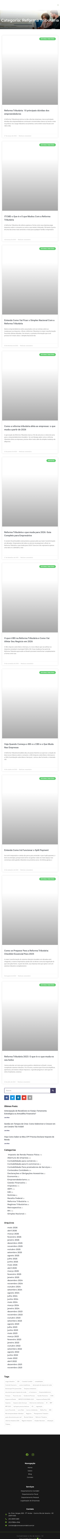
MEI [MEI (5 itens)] (50, 1410)
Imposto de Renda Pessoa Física (23, 1155)
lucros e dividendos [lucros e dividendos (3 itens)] (32, 1410)
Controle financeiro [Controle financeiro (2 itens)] (11, 1385)
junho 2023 (12, 1330)
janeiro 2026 (13, 1240)
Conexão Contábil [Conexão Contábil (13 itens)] (27, 1381)
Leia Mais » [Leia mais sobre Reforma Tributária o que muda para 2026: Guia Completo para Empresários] (8, 552)
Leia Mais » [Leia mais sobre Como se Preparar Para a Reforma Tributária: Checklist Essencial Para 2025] (8, 971)
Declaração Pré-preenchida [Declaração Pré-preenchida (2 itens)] (13, 1388)
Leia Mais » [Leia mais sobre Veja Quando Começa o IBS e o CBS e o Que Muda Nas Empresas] (8, 764)
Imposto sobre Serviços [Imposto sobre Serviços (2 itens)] (20, 1403)
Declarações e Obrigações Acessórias (25, 1173)
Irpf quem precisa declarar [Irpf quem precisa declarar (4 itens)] (21, 1406)
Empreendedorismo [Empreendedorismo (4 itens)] (45, 1392)
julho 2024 (12, 1296)
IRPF (9, 1189)
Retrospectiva (14, 1207)
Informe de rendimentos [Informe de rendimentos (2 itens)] (36, 1403)
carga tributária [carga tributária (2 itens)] (9, 1381)
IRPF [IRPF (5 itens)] (51, 1403)
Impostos (12, 1186)
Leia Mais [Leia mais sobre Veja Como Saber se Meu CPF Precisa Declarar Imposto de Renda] (7, 1143)
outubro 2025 (14, 1249)
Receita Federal (14, 1198)
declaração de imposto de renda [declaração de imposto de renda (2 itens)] (42, 1385)
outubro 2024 (14, 1287)
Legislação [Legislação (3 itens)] (39, 1406)
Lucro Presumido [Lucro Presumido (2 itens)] (10, 1410)
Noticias (11, 1195)
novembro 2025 (15, 1246)
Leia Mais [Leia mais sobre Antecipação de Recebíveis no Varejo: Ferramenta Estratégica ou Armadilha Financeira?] (7, 1117)
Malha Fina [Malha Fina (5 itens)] (43, 1410)
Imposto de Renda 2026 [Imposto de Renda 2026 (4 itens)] (43, 1399)
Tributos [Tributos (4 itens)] (7, 1424)
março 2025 (13, 1271)
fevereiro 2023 (14, 1339)
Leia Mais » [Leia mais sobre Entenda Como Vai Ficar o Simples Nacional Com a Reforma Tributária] (8, 340)
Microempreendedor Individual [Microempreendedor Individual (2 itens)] (14, 1413)
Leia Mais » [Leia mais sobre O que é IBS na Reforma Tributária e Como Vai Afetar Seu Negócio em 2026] (8, 658)
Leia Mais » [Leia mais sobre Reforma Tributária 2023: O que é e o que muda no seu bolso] (8, 1077)
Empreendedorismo (17, 1179)
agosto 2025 (13, 1255)
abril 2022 (12, 1361)
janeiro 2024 (13, 1308)
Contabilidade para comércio (21, 1161)
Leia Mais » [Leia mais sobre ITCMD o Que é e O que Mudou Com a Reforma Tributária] (8, 234)
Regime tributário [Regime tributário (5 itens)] (27, 1421)
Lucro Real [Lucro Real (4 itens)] (21, 1410)
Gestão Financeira (16, 1183)
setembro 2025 (14, 1252)
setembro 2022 (14, 1349)
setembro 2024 (14, 1290)
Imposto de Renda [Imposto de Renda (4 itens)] (10, 1399)
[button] (58, 5)
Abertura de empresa (17, 1158)
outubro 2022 (13, 1346)
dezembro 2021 (14, 1364)
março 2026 (13, 1234)
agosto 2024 (13, 1293)
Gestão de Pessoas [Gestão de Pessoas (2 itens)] (29, 1396)
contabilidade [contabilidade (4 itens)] (39, 1381)
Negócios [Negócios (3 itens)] (29, 1413)
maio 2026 (12, 1227)
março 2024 (13, 1305)
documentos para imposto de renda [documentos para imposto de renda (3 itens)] (15, 1392)
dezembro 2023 (14, 1311)
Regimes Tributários (17, 1204)
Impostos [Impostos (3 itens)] (8, 1403)
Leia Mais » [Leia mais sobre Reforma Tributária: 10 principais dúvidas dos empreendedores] (8, 130)
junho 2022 (12, 1355)
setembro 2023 (14, 1321)
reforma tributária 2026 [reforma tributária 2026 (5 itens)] (12, 1421)
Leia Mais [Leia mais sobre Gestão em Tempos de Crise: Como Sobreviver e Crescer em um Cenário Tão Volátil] (7, 1130)
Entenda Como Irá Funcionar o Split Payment (26, 850)
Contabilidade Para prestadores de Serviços (28, 1167)
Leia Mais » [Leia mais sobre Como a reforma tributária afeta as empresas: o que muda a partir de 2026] (8, 446)
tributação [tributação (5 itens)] (50, 1421)
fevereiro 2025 (14, 1274)
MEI (9, 1192)
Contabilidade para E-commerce (23, 1164)
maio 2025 (12, 1265)
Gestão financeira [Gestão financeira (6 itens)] (42, 1396)
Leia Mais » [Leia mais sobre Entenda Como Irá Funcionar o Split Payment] (8, 865)
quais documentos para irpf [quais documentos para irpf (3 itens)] (13, 1417)
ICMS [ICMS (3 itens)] (51, 1396)
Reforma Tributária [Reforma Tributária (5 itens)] (41, 1417)
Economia (12, 1176)
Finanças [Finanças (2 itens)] (7, 1396)
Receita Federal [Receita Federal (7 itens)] (28, 1417)
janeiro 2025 (13, 1277)
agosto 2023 (13, 1324)
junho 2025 (12, 1262)
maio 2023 (12, 1333)
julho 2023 (12, 1327)
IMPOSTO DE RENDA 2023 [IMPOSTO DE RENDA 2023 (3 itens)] (26, 1399)
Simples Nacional (15, 1214)
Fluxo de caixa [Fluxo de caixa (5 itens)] (17, 1396)
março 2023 (13, 1336)
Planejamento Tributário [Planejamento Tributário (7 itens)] (41, 1413)
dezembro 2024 (15, 1280)
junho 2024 (12, 1299)
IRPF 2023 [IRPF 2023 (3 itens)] (8, 1406)
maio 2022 (12, 1358)
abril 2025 (12, 1268)
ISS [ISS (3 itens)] (32, 1406)
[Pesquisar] (53, 1090)
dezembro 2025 (15, 1243)
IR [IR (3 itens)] (46, 1403)
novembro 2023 (15, 1315)
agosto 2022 (13, 1352)
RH (8, 1211)
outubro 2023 (13, 1318)
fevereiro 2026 (14, 1237)
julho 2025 (12, 1259)
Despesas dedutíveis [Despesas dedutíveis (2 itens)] (30, 1388)
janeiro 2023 (13, 1342)
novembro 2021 (14, 1367)
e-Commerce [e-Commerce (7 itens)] (33, 1392)
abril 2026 (12, 1230)
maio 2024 (12, 1302)
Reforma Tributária (16, 1201)
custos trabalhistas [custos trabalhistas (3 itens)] (24, 1385)
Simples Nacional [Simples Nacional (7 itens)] (39, 1421)
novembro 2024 (15, 1283)
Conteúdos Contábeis (17, 1170)
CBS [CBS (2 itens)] (18, 1381)
